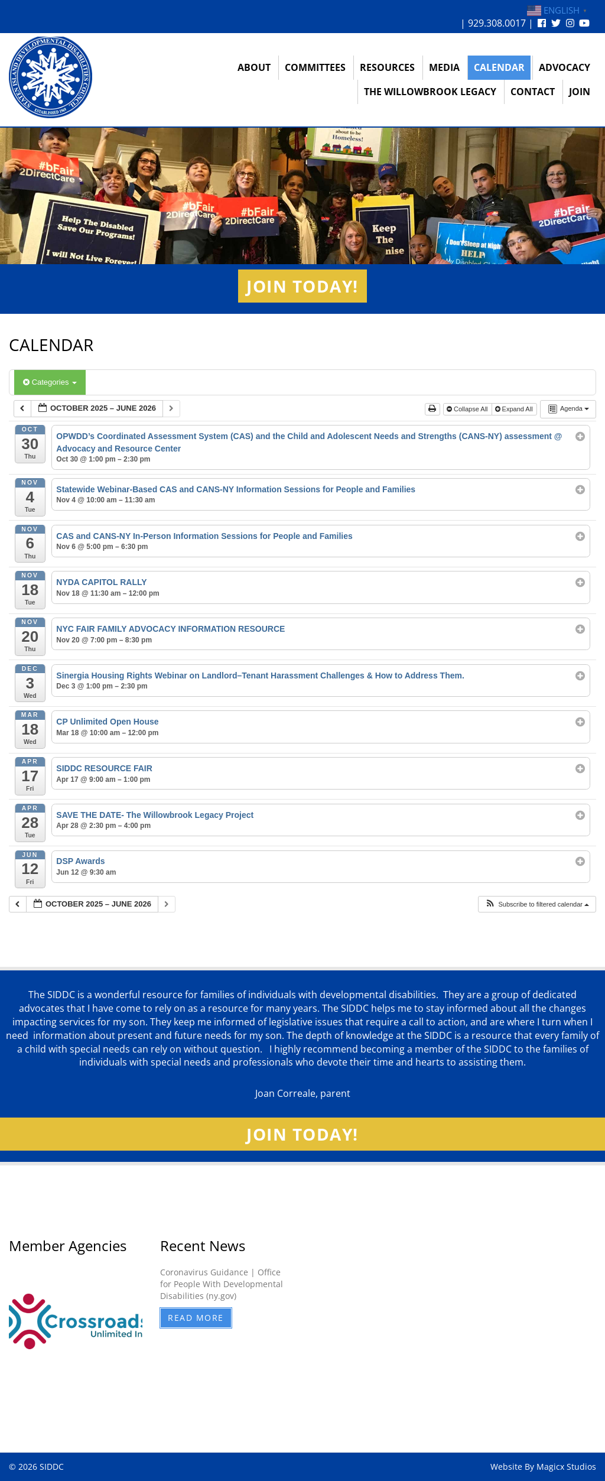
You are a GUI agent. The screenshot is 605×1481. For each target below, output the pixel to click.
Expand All (515, 409)
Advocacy (564, 67)
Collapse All (468, 409)
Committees (315, 67)
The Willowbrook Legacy (430, 91)
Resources (387, 67)
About (254, 67)
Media (444, 67)
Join (579, 91)
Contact (532, 91)
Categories (50, 382)
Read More (196, 1317)
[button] (537, 904)
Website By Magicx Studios (543, 1466)
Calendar (499, 67)
